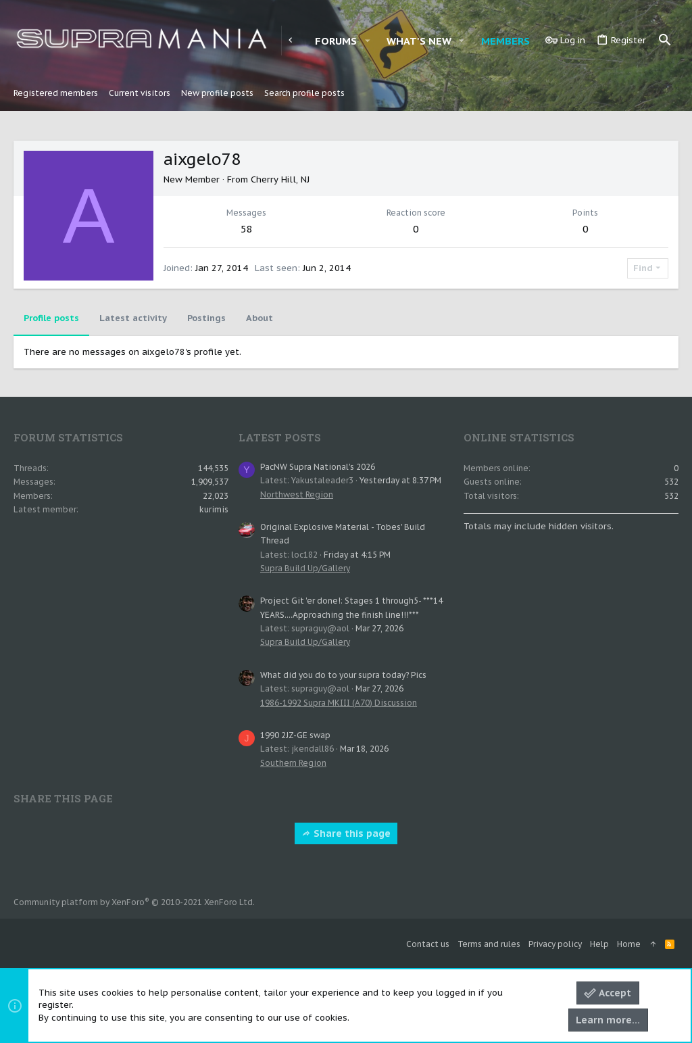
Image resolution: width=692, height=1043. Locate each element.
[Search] (664, 40)
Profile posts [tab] (51, 318)
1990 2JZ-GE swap (295, 735)
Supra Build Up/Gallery (305, 568)
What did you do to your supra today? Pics (343, 675)
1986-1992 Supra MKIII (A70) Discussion (338, 703)
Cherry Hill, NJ (280, 179)
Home (629, 944)
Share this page (346, 833)
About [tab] (259, 318)
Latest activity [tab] (133, 318)
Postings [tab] (206, 318)
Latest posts (280, 437)
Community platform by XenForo (134, 902)
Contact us (427, 944)
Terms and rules (489, 944)
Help (599, 944)
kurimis (213, 509)
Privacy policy (555, 944)
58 (247, 228)
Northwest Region (296, 494)
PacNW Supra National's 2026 (317, 467)
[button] (367, 41)
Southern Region (293, 763)
